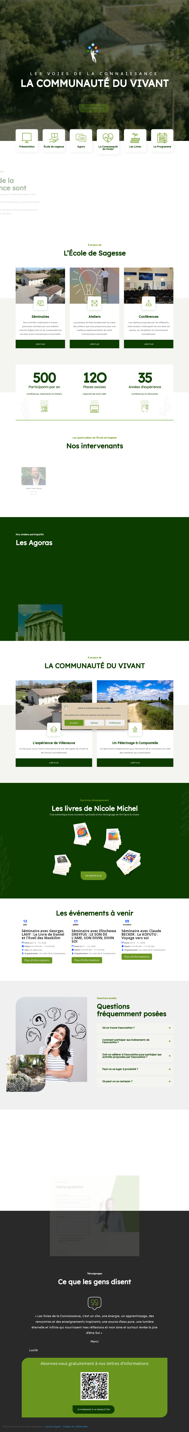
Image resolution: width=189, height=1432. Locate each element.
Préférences (115, 722)
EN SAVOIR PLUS (94, 876)
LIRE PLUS (40, 344)
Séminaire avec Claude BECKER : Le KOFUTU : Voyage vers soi (141, 934)
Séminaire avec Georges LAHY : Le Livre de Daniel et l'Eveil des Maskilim (43, 934)
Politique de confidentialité (75, 1426)
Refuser (94, 722)
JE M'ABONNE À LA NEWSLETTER (93, 1409)
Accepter (74, 722)
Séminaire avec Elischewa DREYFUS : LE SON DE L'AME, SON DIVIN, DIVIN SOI (94, 936)
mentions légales (53, 1426)
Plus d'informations (37, 960)
